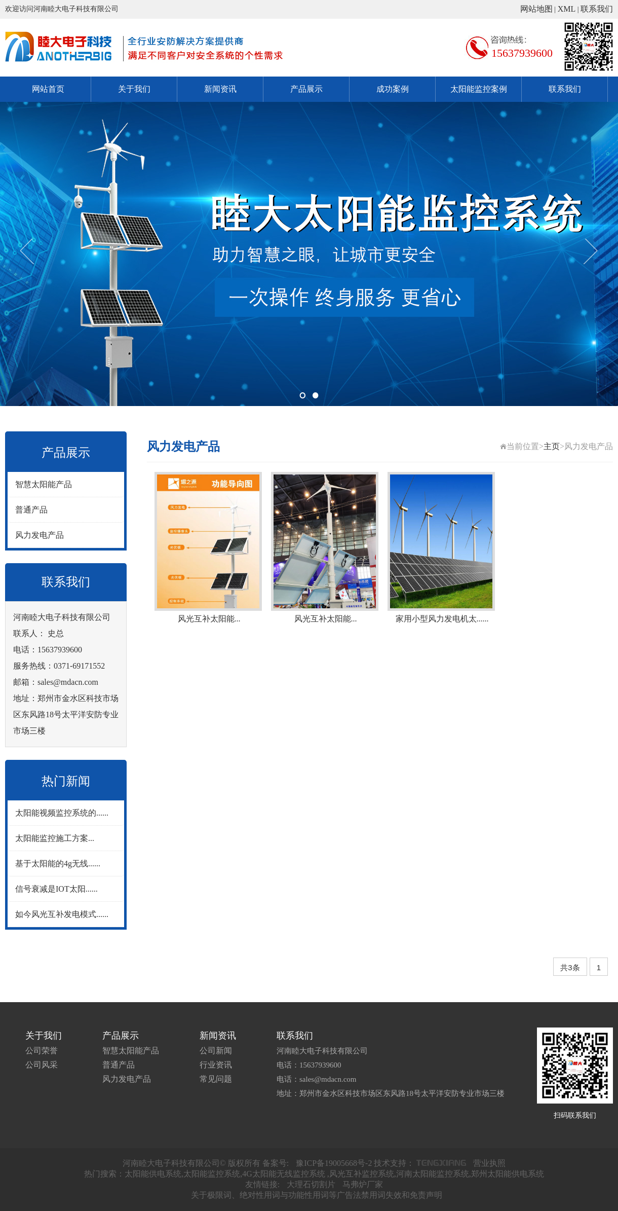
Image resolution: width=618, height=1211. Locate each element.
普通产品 (31, 509)
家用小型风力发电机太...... (442, 618)
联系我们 (597, 9)
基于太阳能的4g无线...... (57, 863)
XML (567, 9)
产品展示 (306, 89)
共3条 (570, 967)
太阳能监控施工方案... (54, 838)
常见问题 (216, 1079)
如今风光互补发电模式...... (61, 914)
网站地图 (536, 9)
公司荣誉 (41, 1050)
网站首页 (48, 89)
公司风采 (41, 1064)
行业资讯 (216, 1064)
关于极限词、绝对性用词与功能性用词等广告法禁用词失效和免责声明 (316, 1195)
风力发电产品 (39, 535)
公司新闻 (216, 1050)
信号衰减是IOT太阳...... (56, 889)
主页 (552, 446)
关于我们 (134, 89)
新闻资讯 (220, 89)
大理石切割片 (311, 1184)
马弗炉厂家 (362, 1184)
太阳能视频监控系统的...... (61, 813)
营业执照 (489, 1163)
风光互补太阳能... (209, 618)
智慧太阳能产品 (43, 484)
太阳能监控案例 (478, 89)
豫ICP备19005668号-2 (334, 1163)
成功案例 (392, 89)
